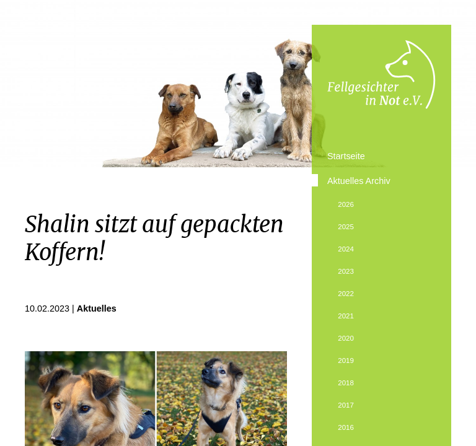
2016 (346, 427)
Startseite (346, 156)
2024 (346, 249)
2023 (346, 271)
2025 (346, 226)
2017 (346, 405)
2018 (346, 383)
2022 (346, 293)
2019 (346, 360)
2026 (346, 204)
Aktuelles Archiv (358, 181)
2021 (346, 316)
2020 (346, 338)
